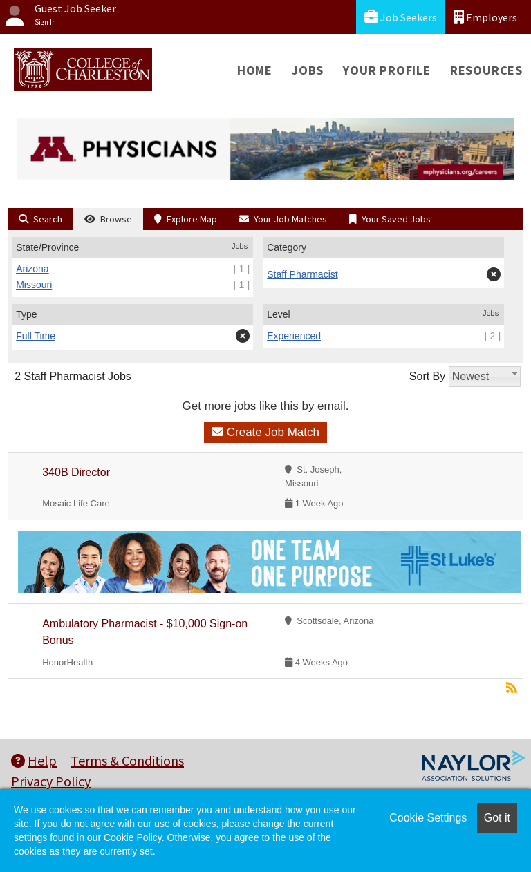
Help (34, 760)
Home (254, 70)
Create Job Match (265, 432)
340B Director (76, 472)
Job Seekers (400, 17)
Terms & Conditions (127, 760)
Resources (486, 70)
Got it (497, 818)
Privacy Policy (51, 781)
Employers (485, 17)
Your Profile (387, 70)
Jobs (308, 70)
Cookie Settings (428, 818)
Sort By (427, 376)
